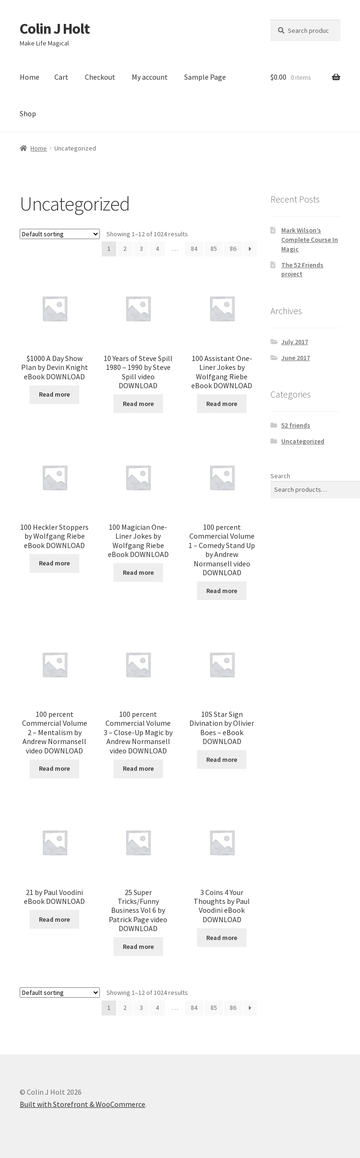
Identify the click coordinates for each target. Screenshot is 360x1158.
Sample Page (205, 77)
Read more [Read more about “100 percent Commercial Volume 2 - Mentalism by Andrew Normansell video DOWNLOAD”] (54, 768)
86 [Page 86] (233, 248)
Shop (28, 113)
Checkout (100, 77)
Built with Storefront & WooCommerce (82, 1104)
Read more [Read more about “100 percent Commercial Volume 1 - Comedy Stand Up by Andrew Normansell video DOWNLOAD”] (221, 591)
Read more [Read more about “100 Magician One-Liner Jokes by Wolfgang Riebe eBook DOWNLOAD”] (138, 572)
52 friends (295, 425)
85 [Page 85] (213, 248)
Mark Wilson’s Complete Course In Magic (309, 239)
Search (280, 476)
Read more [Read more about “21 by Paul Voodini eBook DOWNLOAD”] (54, 919)
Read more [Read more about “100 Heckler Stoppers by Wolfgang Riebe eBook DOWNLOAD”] (54, 563)
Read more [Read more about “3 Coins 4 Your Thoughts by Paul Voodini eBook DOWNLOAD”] (221, 937)
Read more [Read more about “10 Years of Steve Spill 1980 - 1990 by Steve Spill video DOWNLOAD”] (138, 403)
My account (150, 77)
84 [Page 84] (194, 248)
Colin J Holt (55, 28)
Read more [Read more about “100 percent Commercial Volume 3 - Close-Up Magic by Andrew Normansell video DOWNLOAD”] (138, 768)
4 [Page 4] (157, 248)
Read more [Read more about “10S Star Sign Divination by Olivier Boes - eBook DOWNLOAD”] (221, 759)
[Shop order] (60, 234)
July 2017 (294, 342)
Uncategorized (302, 441)
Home (29, 77)
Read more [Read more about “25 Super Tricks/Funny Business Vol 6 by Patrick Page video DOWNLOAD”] (138, 946)
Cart (61, 77)
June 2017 (295, 357)
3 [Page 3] (141, 248)
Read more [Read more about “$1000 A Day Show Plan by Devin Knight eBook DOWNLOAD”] (54, 394)
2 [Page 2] (125, 248)
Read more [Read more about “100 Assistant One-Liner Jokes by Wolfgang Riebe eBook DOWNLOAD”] (221, 403)
